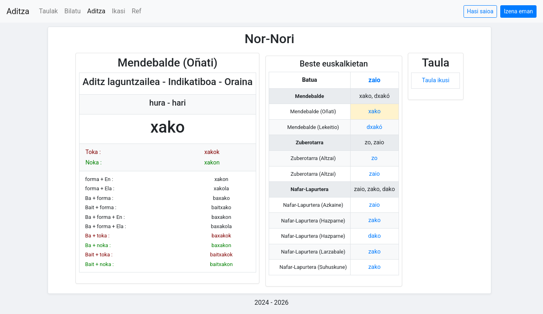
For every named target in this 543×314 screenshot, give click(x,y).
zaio (374, 80)
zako (374, 220)
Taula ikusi (435, 80)
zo (375, 158)
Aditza (17, 11)
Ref (137, 11)
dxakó (374, 127)
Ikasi (118, 11)
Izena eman (518, 11)
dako (374, 236)
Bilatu (72, 11)
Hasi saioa (480, 11)
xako (374, 111)
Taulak (48, 11)
